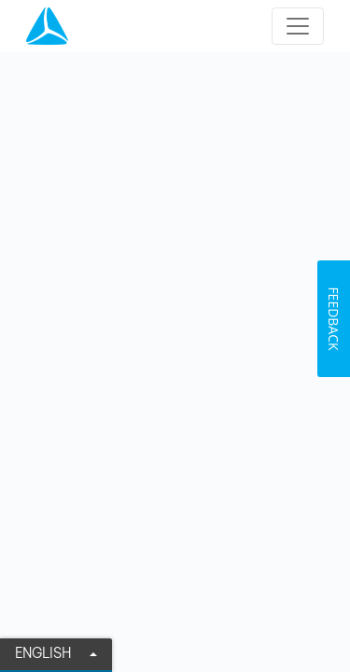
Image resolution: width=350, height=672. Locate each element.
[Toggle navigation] (298, 26)
